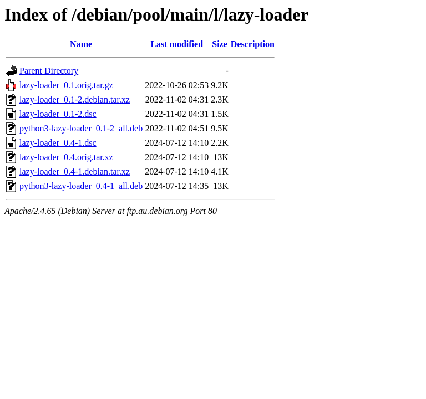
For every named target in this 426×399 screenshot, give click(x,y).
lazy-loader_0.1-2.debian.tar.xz (74, 99)
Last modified (176, 44)
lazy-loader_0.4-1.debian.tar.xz (74, 171)
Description (253, 44)
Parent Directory (48, 70)
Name (81, 44)
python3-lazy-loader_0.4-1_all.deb (81, 186)
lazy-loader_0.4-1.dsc (58, 142)
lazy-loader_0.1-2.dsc (58, 114)
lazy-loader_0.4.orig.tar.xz (66, 157)
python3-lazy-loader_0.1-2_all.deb (81, 128)
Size (219, 44)
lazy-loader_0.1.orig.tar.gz (66, 85)
